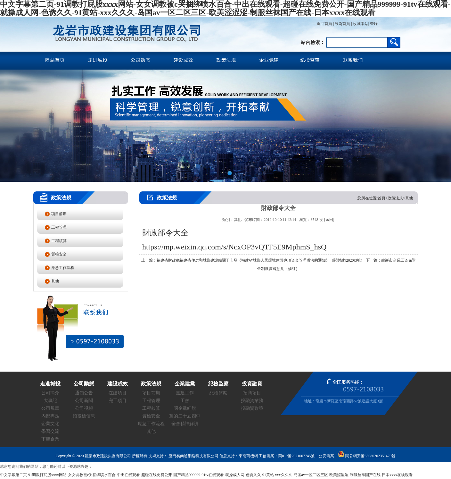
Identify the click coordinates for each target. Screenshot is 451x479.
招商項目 (252, 393)
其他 (55, 281)
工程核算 (59, 241)
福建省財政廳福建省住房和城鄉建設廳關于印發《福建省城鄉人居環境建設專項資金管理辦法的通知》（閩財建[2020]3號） (261, 260)
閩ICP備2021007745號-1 (298, 456)
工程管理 (59, 227)
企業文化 (50, 423)
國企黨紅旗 (185, 408)
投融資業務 (252, 400)
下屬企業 (50, 439)
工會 (184, 400)
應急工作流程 (62, 267)
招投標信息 (84, 416)
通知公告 (84, 393)
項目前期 (59, 214)
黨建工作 (185, 393)
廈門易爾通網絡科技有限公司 (193, 456)
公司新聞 (84, 400)
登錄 (373, 23)
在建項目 (118, 393)
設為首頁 (342, 23)
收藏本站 (360, 23)
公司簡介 (50, 393)
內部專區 (50, 416)
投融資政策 (252, 408)
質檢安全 (59, 254)
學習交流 (50, 431)
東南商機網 (248, 456)
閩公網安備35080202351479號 (366, 456)
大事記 (50, 400)
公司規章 (50, 408)
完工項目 (118, 400)
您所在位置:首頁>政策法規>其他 (385, 198)
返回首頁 (324, 23)
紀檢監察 (218, 393)
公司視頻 (84, 408)
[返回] (329, 219)
